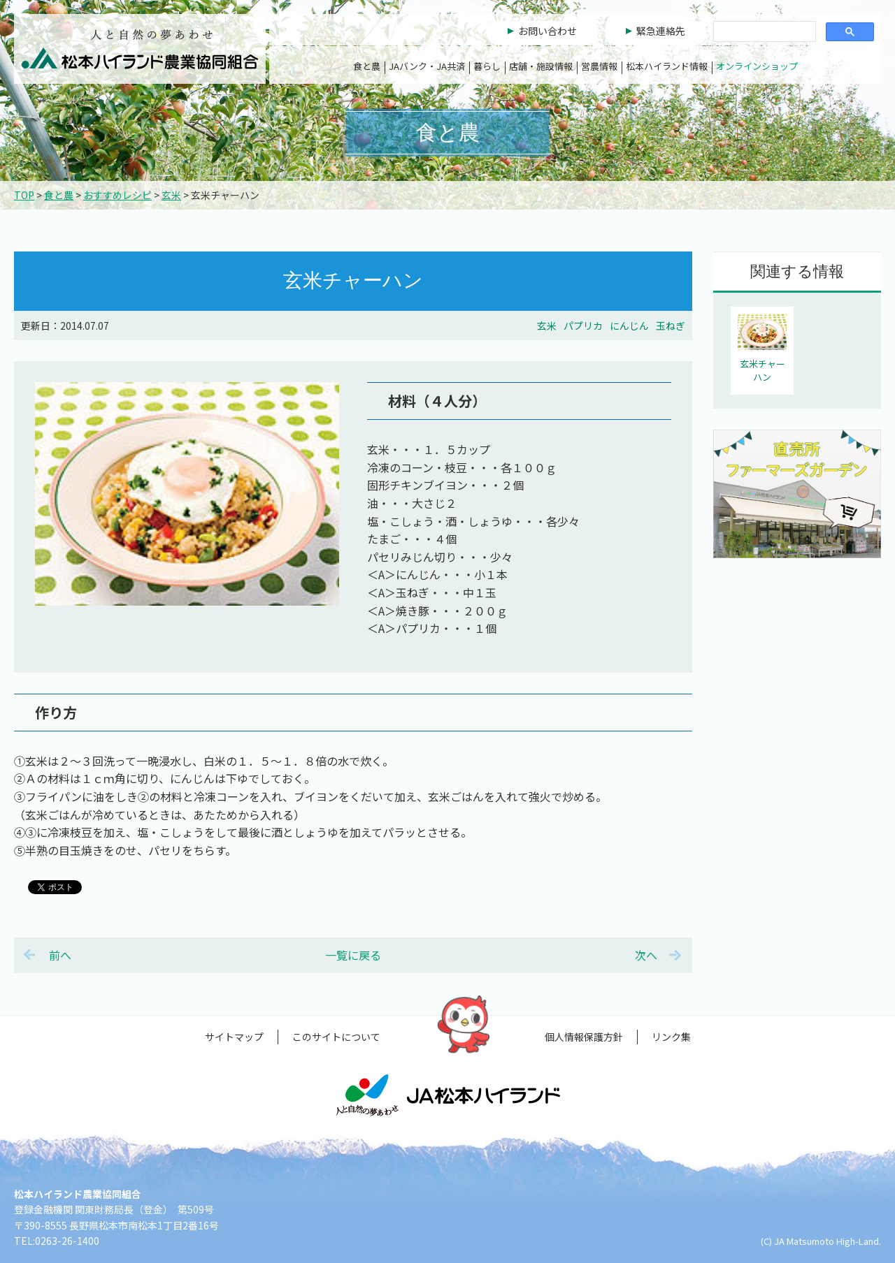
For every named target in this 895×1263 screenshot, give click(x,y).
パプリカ (583, 326)
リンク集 (671, 1037)
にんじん (629, 326)
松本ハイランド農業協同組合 (140, 49)
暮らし (487, 66)
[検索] (763, 32)
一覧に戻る (353, 955)
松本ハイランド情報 (667, 66)
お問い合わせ (547, 31)
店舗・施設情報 (541, 66)
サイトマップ (234, 1037)
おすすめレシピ (117, 195)
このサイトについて (336, 1037)
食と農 (366, 66)
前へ (60, 955)
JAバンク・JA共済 (427, 66)
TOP (24, 195)
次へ (646, 955)
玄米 (171, 195)
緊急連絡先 (660, 31)
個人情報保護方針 (584, 1037)
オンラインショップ (757, 66)
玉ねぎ (670, 326)
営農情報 (599, 66)
